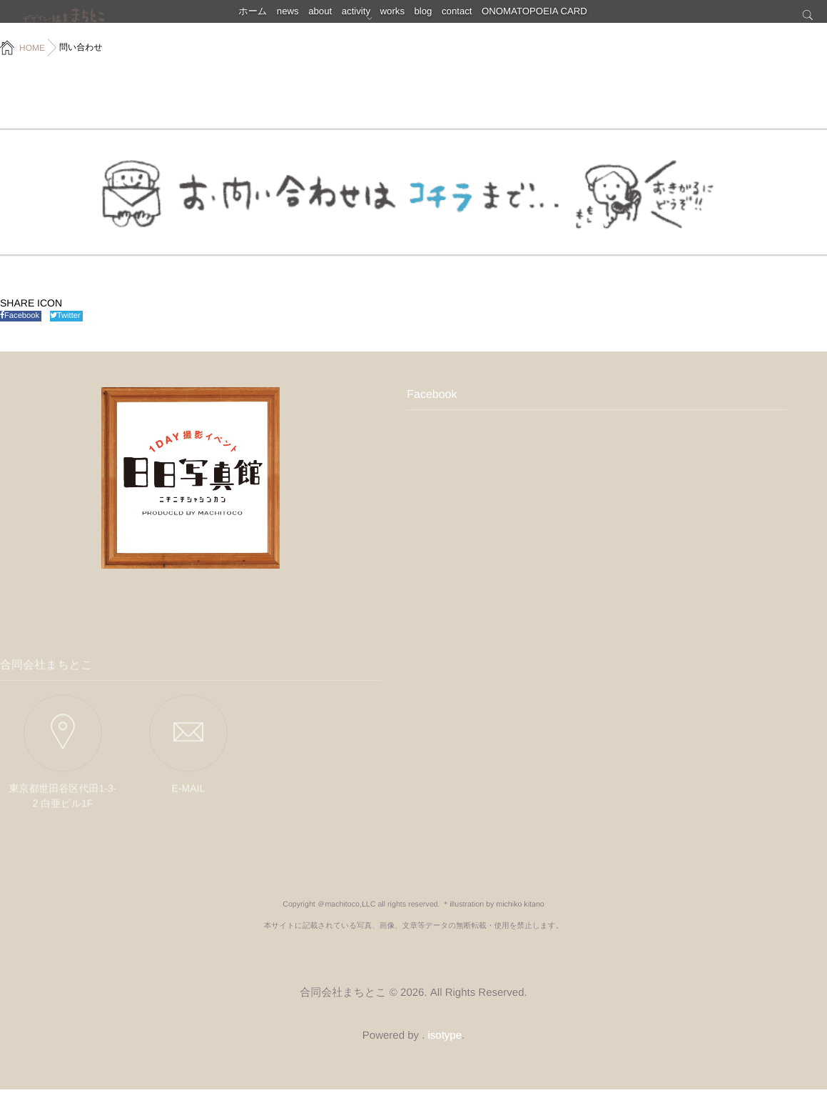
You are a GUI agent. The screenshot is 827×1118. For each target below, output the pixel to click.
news (264, 18)
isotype (445, 1064)
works (401, 18)
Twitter (66, 315)
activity (354, 18)
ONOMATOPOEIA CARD (572, 18)
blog (443, 18)
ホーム (218, 18)
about (307, 18)
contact (488, 18)
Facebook (20, 315)
